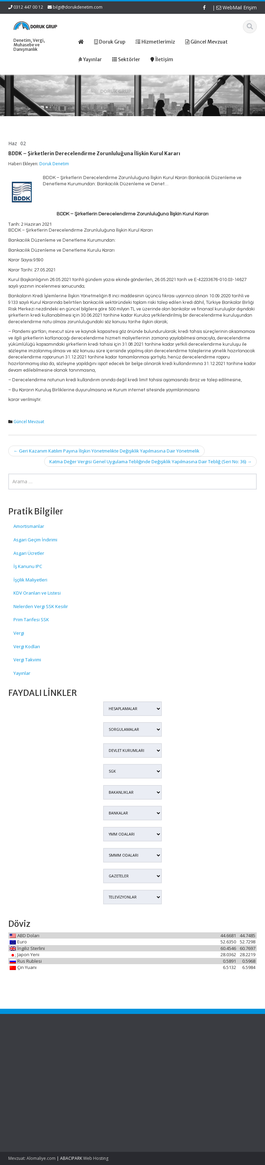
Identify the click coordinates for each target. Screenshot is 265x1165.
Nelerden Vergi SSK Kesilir (40, 606)
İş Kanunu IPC (27, 566)
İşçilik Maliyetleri (30, 580)
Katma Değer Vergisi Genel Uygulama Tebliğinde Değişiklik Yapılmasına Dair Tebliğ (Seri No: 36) (150, 461)
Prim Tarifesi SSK (31, 619)
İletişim (124, 1078)
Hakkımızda (129, 1059)
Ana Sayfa (127, 1052)
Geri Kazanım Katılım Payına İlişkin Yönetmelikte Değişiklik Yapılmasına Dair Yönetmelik (106, 451)
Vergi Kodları (26, 646)
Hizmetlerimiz (131, 1065)
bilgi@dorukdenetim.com (77, 7)
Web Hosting (95, 1158)
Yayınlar (21, 673)
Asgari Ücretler (28, 553)
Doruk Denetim (54, 164)
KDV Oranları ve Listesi (37, 593)
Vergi (18, 633)
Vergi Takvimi (27, 659)
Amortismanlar (28, 526)
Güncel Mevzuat (28, 422)
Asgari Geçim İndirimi (35, 540)
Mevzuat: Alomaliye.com (32, 1158)
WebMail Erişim (236, 7)
